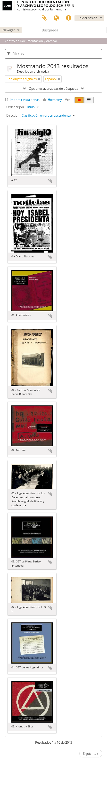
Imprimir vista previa (22, 99)
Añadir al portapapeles (50, 180)
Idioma (56, 18)
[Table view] (89, 100)
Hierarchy (53, 99)
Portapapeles (44, 18)
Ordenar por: (15, 107)
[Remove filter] (39, 78)
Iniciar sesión (88, 18)
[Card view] (79, 100)
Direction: (13, 115)
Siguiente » (91, 753)
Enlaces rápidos (68, 18)
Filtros (15, 53)
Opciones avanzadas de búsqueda (53, 88)
